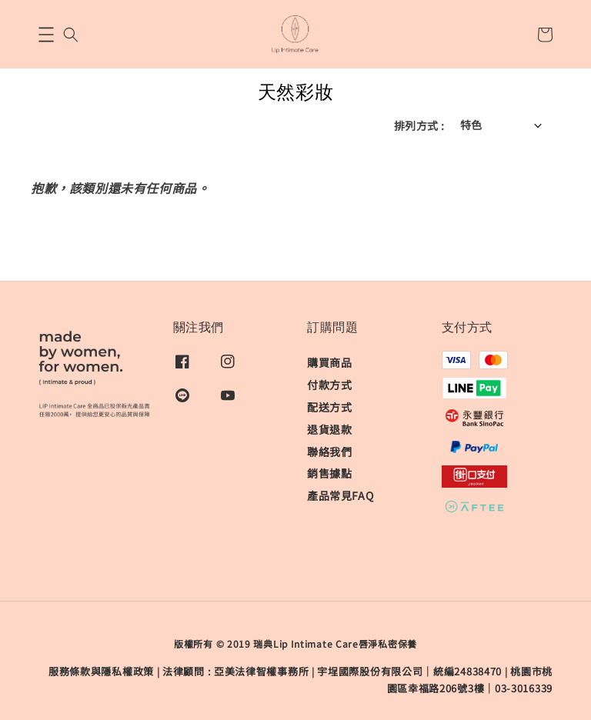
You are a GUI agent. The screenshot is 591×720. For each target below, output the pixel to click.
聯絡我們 (329, 451)
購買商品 (329, 362)
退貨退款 (329, 429)
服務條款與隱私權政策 (101, 671)
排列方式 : (419, 125)
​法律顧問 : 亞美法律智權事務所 (235, 671)
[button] (46, 35)
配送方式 (329, 407)
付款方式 (329, 384)
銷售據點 (329, 473)
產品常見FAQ (340, 495)
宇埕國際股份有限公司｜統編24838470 (409, 671)
